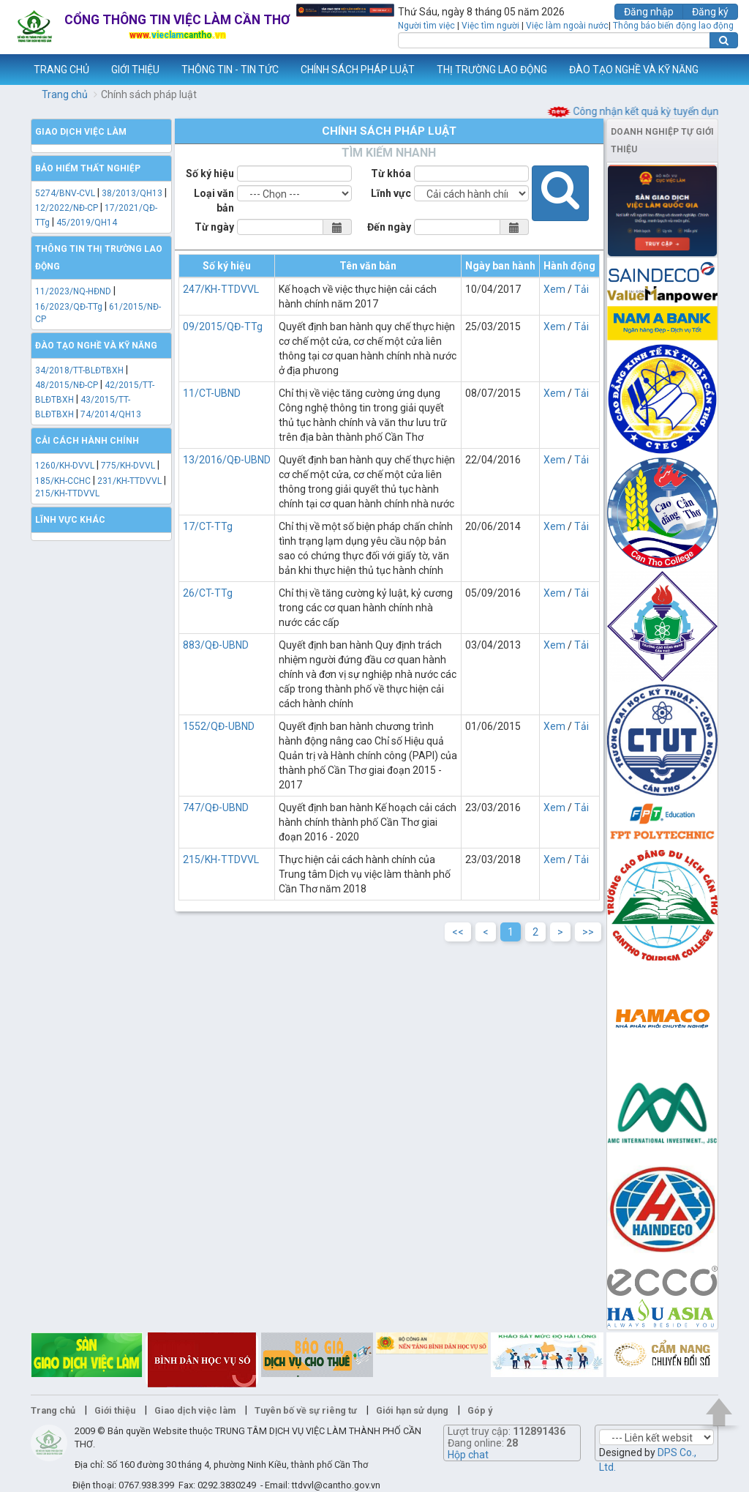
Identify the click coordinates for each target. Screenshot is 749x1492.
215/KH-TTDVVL (67, 493)
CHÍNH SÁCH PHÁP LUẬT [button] (358, 69)
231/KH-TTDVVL (129, 481)
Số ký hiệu (210, 173)
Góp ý (479, 1410)
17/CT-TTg (208, 526)
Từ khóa (391, 173)
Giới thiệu (114, 1410)
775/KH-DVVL (128, 465)
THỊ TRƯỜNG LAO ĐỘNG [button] (492, 69)
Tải (581, 289)
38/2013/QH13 (133, 193)
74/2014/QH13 (110, 414)
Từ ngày (214, 227)
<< (458, 932)
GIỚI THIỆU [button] (135, 69)
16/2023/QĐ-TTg (68, 307)
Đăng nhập (649, 12)
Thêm (719, 69)
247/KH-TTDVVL (221, 289)
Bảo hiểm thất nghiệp (87, 168)
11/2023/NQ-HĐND (73, 291)
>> (588, 932)
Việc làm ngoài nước (567, 25)
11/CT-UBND (212, 393)
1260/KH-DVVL (64, 465)
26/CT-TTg (208, 593)
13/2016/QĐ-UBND (227, 460)
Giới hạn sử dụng (412, 1410)
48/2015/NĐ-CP (66, 385)
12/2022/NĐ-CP (66, 208)
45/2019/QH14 (86, 222)
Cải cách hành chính (87, 441)
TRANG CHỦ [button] (61, 69)
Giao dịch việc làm (81, 132)
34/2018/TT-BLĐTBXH (79, 370)
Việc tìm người (490, 25)
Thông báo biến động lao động (673, 25)
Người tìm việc (426, 25)
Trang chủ (65, 94)
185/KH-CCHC (63, 481)
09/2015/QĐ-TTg (223, 326)
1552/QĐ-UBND (219, 726)
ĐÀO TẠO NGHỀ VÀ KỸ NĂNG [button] (634, 69)
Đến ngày (389, 227)
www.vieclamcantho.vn (12, 69)
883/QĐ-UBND (216, 645)
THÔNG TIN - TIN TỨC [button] (230, 69)
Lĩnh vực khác (70, 520)
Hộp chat (468, 1455)
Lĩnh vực (391, 193)
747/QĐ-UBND (216, 807)
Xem (554, 289)
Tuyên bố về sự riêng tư (306, 1410)
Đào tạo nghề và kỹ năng (96, 345)
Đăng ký (710, 12)
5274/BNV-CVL (65, 193)
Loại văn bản (214, 200)
